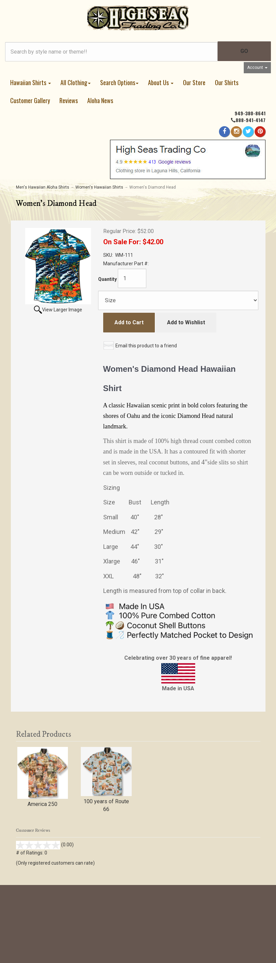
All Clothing (75, 82)
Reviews (68, 100)
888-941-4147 (250, 119)
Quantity (107, 279)
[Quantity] (132, 278)
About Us (160, 82)
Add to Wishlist (186, 322)
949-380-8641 (250, 113)
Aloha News (100, 100)
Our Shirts (226, 82)
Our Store (194, 82)
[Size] (178, 300)
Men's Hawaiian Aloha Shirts (42, 187)
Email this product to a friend (146, 345)
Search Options (119, 82)
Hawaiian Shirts (30, 82)
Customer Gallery (30, 100)
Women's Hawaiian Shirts (99, 187)
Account (257, 67)
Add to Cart (129, 322)
